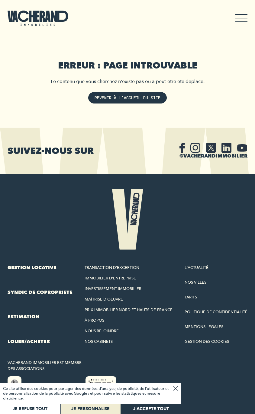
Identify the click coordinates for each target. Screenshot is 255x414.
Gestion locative (32, 267)
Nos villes (195, 282)
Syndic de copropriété (40, 292)
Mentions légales (204, 327)
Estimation (24, 317)
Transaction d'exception (112, 267)
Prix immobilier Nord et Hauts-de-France (129, 310)
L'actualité (196, 267)
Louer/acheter (29, 341)
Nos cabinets (99, 341)
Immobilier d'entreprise (110, 278)
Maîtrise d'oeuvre (104, 299)
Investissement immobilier (113, 288)
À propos (94, 320)
